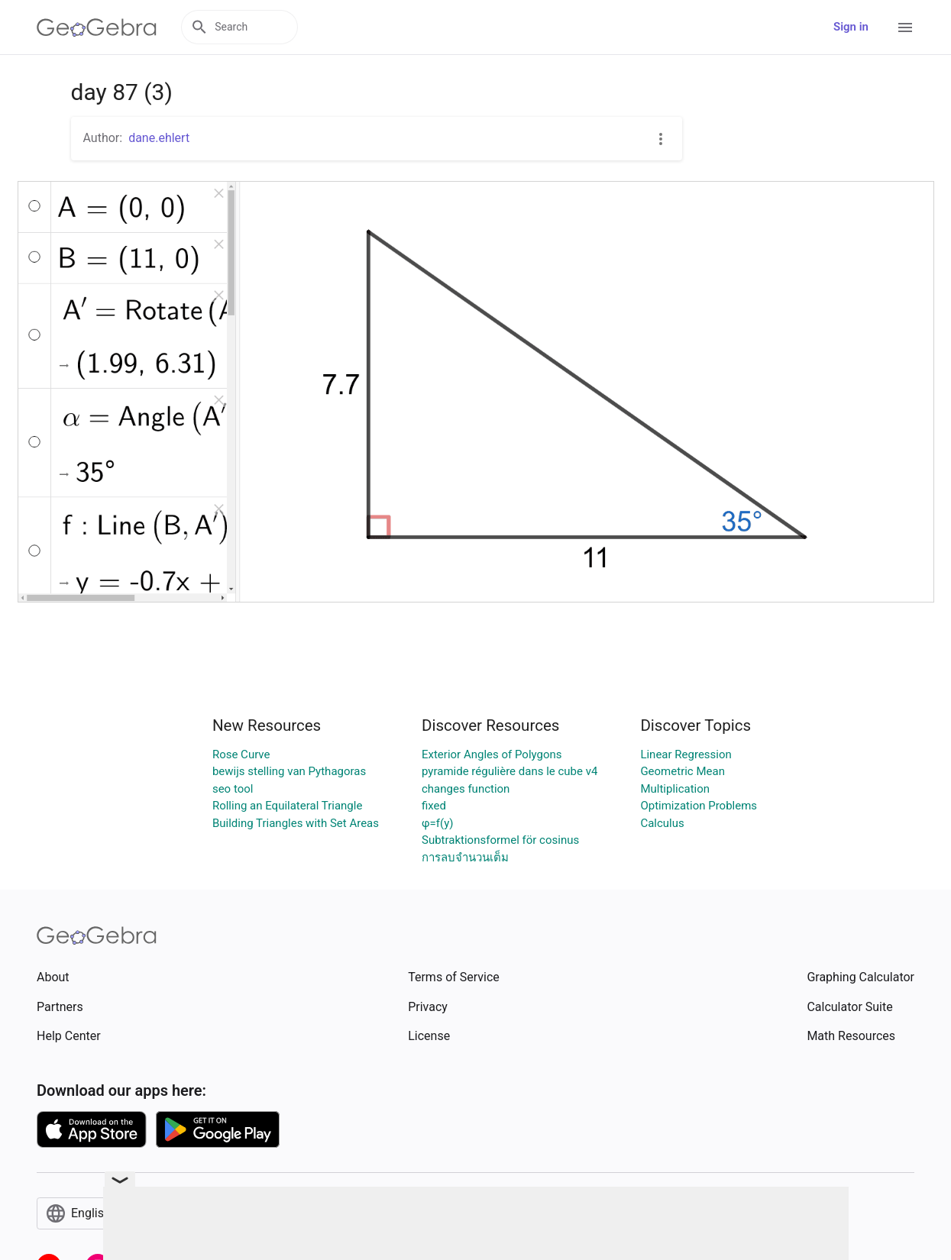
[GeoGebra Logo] (97, 27)
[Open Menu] (905, 27)
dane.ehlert (158, 138)
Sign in (851, 27)
